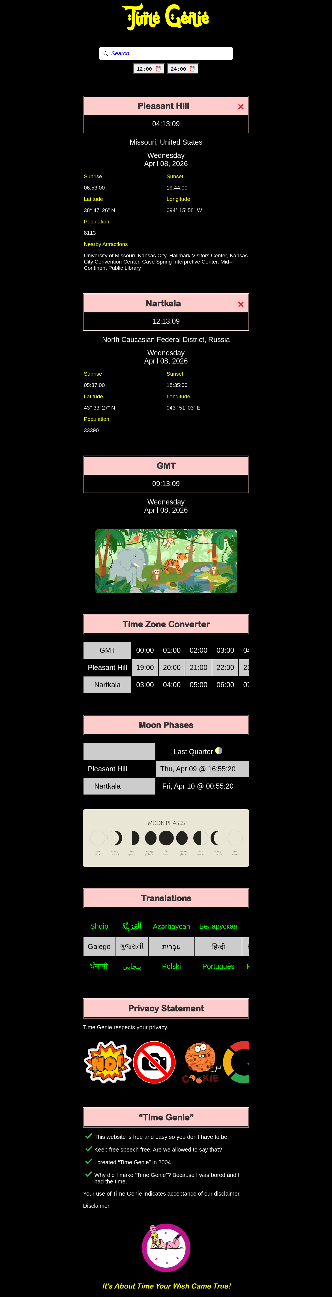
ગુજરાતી (132, 946)
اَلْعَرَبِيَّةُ (132, 926)
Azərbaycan (171, 926)
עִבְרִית (171, 946)
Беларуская (218, 926)
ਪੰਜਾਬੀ (99, 966)
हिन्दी (218, 947)
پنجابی (131, 966)
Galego (99, 946)
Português (218, 966)
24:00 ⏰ (183, 69)
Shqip (99, 926)
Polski (171, 966)
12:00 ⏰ (149, 69)
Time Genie (166, 18)
